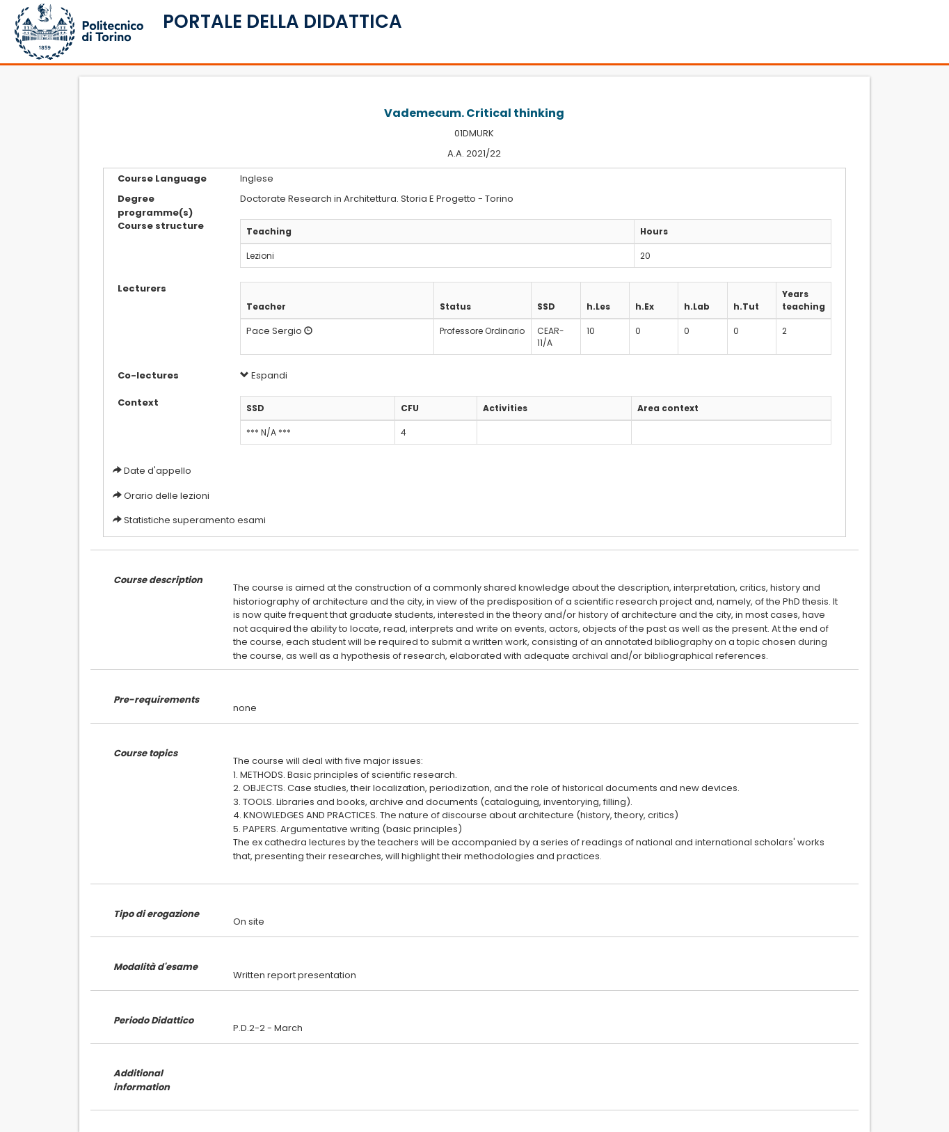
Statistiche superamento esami (195, 520)
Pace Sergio (274, 330)
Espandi (263, 375)
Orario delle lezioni (166, 495)
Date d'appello (157, 470)
